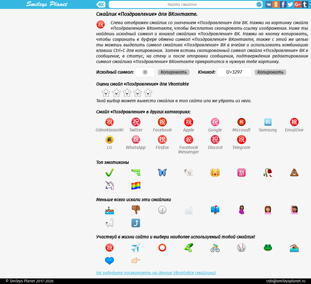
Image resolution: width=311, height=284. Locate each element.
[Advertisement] (46, 48)
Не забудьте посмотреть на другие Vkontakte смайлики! (156, 273)
